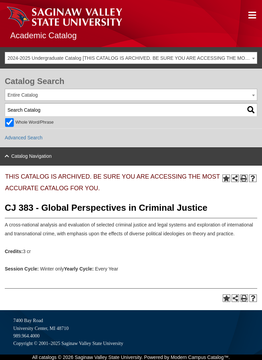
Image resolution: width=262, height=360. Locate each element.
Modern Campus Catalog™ (200, 357)
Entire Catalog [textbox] (23, 95)
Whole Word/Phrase (34, 122)
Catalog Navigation (31, 156)
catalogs (48, 357)
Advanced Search (24, 137)
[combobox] (131, 58)
